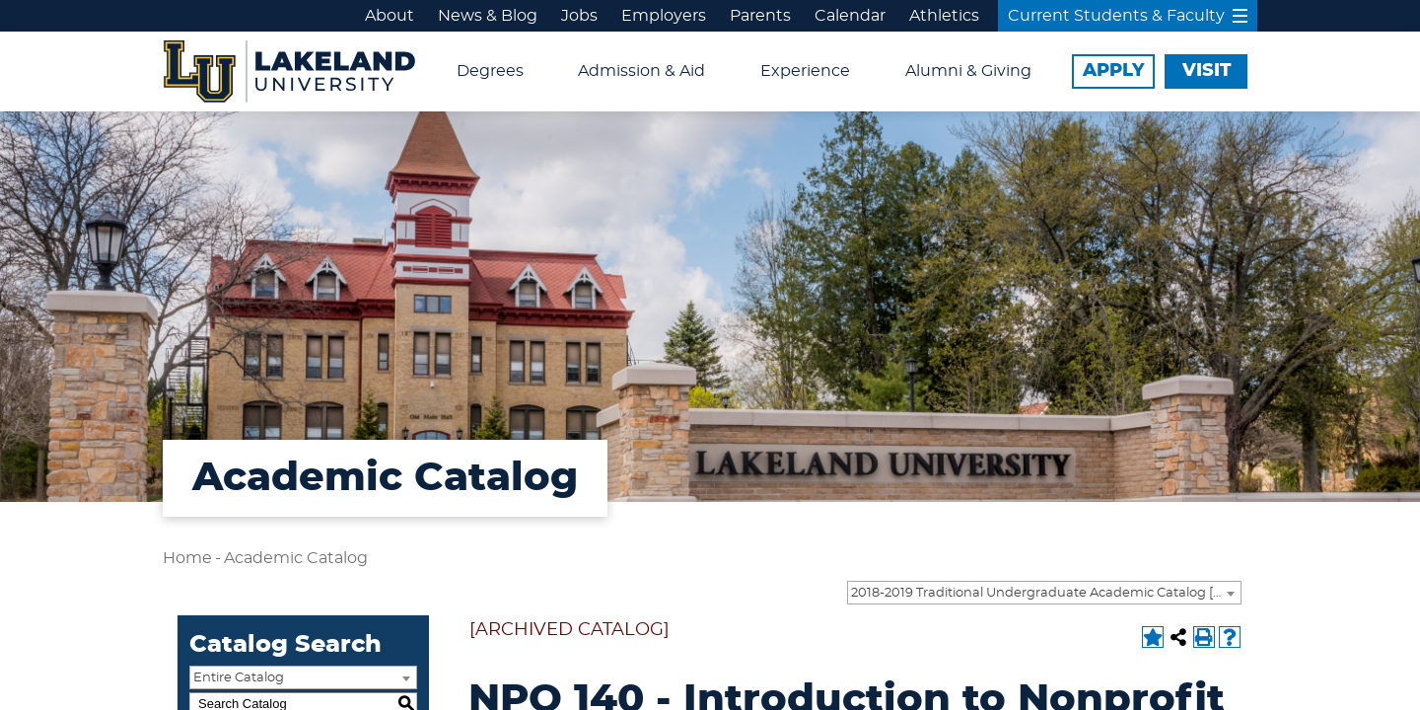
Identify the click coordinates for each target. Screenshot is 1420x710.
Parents (760, 16)
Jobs (579, 16)
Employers (663, 16)
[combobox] (1044, 592)
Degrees (490, 71)
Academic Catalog (296, 558)
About (389, 16)
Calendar (850, 16)
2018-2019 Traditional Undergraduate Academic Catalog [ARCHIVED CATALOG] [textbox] (1046, 593)
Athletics (944, 16)
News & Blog (487, 16)
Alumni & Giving (968, 71)
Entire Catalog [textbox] (238, 678)
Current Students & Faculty (1127, 16)
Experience (805, 71)
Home (187, 558)
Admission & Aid (641, 71)
